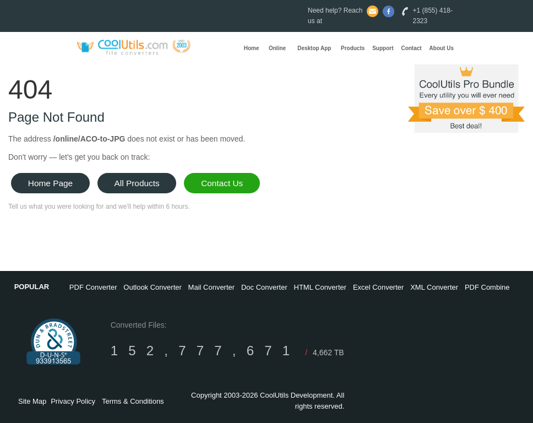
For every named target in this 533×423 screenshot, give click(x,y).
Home (251, 48)
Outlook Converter (152, 287)
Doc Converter (264, 287)
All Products (137, 183)
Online (277, 48)
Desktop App (314, 48)
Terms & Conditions (133, 401)
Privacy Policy (73, 401)
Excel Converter (378, 287)
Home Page (50, 183)
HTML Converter (320, 287)
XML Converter (434, 287)
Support (382, 48)
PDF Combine (487, 287)
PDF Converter (93, 287)
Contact (411, 48)
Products (353, 48)
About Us (441, 48)
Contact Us (222, 183)
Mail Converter (211, 287)
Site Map (32, 401)
